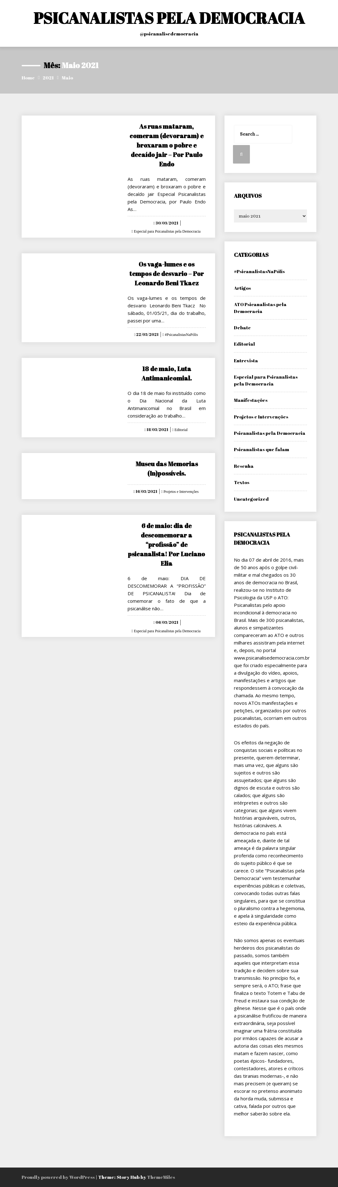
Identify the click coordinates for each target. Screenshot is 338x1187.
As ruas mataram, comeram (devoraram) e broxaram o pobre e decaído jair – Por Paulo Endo (166, 145)
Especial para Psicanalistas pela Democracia (167, 231)
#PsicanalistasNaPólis (181, 334)
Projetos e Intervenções (180, 491)
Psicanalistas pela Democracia (269, 433)
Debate (242, 327)
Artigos (242, 288)
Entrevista (246, 360)
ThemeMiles (161, 1177)
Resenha (244, 466)
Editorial (180, 430)
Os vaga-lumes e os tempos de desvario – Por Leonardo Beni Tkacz (166, 273)
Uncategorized (251, 499)
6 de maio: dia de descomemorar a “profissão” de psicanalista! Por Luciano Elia (166, 544)
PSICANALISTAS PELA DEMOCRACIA (169, 18)
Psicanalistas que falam (261, 449)
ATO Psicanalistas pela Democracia (260, 307)
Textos (241, 482)
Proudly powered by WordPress (59, 1177)
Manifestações (250, 400)
